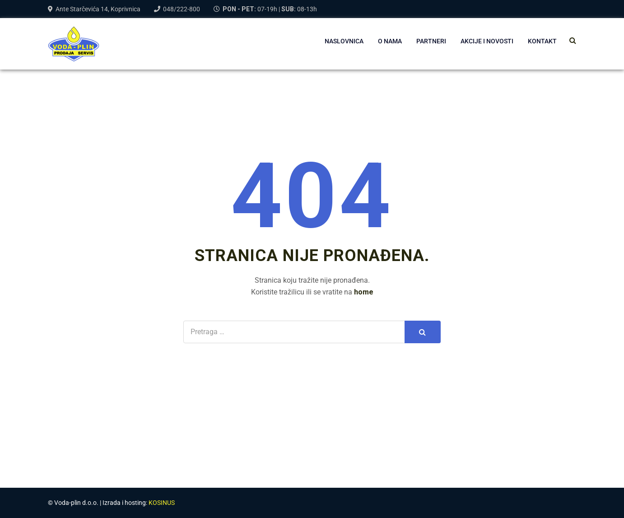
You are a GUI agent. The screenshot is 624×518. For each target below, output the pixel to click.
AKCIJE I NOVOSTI (487, 41)
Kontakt (542, 41)
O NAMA (390, 41)
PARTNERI (431, 41)
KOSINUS (162, 502)
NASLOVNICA (344, 41)
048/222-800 (181, 9)
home (363, 292)
